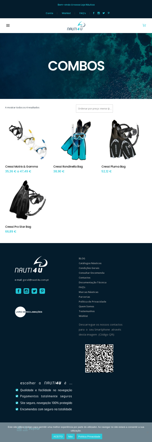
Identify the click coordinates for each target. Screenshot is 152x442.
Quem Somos (86, 306)
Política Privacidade (89, 436)
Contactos (84, 277)
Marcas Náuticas (88, 292)
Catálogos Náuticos (90, 263)
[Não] (147, 432)
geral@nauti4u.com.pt (36, 279)
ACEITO (58, 436)
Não (70, 436)
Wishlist (66, 13)
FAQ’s (83, 13)
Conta (49, 13)
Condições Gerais (89, 268)
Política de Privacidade (92, 301)
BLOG (82, 258)
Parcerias (84, 296)
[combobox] (94, 108)
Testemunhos (87, 311)
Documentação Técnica (92, 282)
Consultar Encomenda (91, 272)
